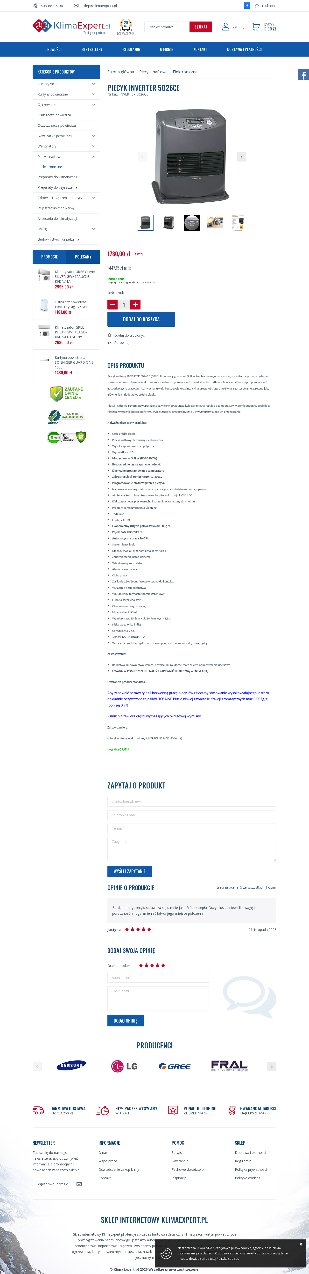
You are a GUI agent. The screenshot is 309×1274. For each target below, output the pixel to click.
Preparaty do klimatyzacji (57, 177)
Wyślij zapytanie (130, 871)
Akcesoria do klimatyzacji (57, 218)
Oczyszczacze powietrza (57, 125)
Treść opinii (121, 991)
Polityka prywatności (251, 1169)
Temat (117, 828)
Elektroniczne (51, 166)
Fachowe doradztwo (188, 1169)
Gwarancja (180, 1161)
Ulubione (269, 5)
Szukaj (200, 27)
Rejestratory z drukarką (56, 208)
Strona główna (120, 71)
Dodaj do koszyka (141, 319)
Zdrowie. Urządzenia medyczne (62, 197)
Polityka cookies (247, 1178)
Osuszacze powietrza (54, 115)
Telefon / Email (123, 815)
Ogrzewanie (47, 104)
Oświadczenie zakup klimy (118, 1169)
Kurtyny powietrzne (53, 94)
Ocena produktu (120, 965)
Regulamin (131, 49)
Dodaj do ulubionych (130, 335)
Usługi (42, 229)
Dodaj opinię (125, 1020)
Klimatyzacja (47, 83)
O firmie (166, 49)
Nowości (54, 49)
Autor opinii (121, 978)
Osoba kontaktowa (127, 802)
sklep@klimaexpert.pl (99, 5)
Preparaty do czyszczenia (57, 187)
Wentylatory (47, 146)
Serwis (177, 1152)
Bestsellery (92, 49)
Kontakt (200, 49)
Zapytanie (119, 842)
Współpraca (107, 1161)
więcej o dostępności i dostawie (129, 282)
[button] (142, 157)
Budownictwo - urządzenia (58, 239)
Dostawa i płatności (244, 49)
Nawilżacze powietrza (55, 135)
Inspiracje (179, 1178)
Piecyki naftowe (50, 156)
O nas (103, 1152)
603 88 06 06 (52, 5)
